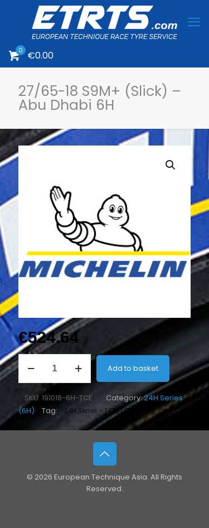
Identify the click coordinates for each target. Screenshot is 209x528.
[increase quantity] (78, 368)
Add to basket (133, 368)
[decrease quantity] (31, 368)
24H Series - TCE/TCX (98, 410)
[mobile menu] (193, 22)
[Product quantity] (54, 368)
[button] (171, 165)
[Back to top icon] (104, 454)
